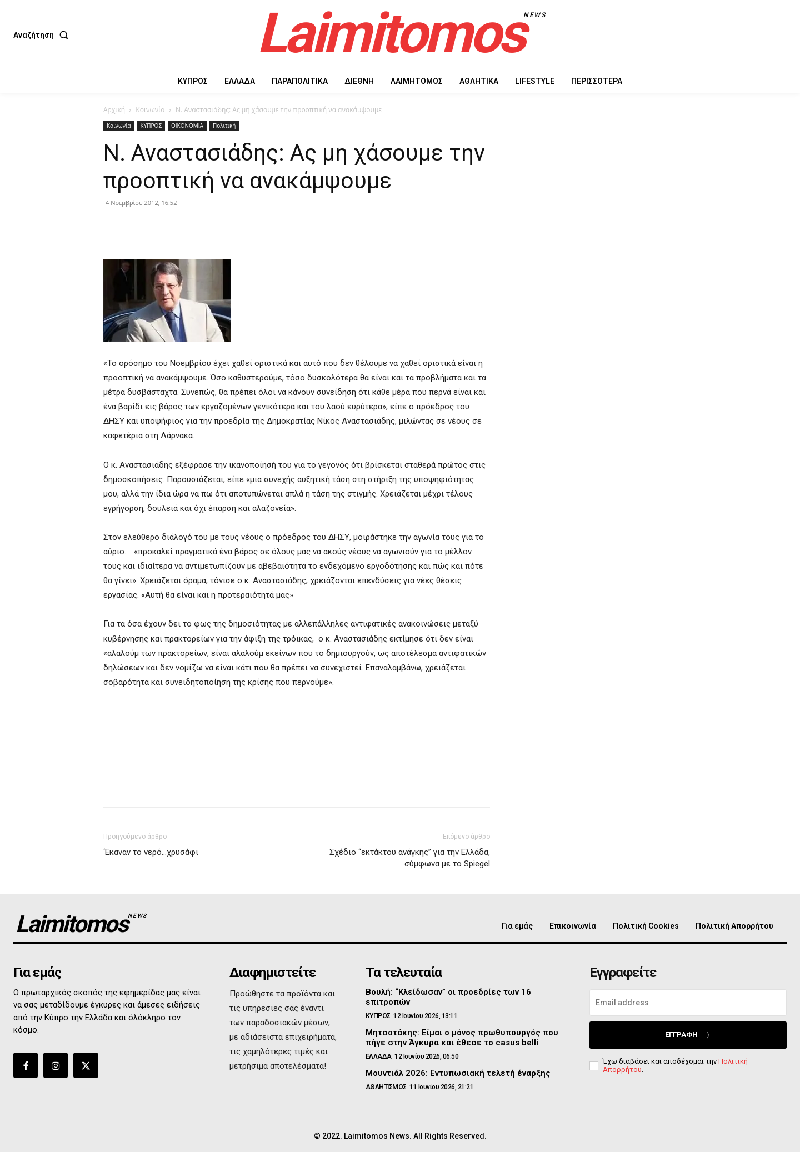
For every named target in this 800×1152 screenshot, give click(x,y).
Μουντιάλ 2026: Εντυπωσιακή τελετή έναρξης (458, 1073)
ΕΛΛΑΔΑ (379, 1056)
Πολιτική (224, 125)
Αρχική (114, 109)
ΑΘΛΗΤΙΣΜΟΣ (386, 1087)
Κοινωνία (150, 109)
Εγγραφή (688, 1035)
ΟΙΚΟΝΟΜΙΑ (187, 125)
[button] (43, 35)
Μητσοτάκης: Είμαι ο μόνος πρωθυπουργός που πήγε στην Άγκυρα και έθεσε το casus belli (462, 1038)
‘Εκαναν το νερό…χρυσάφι (150, 852)
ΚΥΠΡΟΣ (151, 125)
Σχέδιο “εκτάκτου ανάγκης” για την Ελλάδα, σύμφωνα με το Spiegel (409, 858)
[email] (688, 1002)
